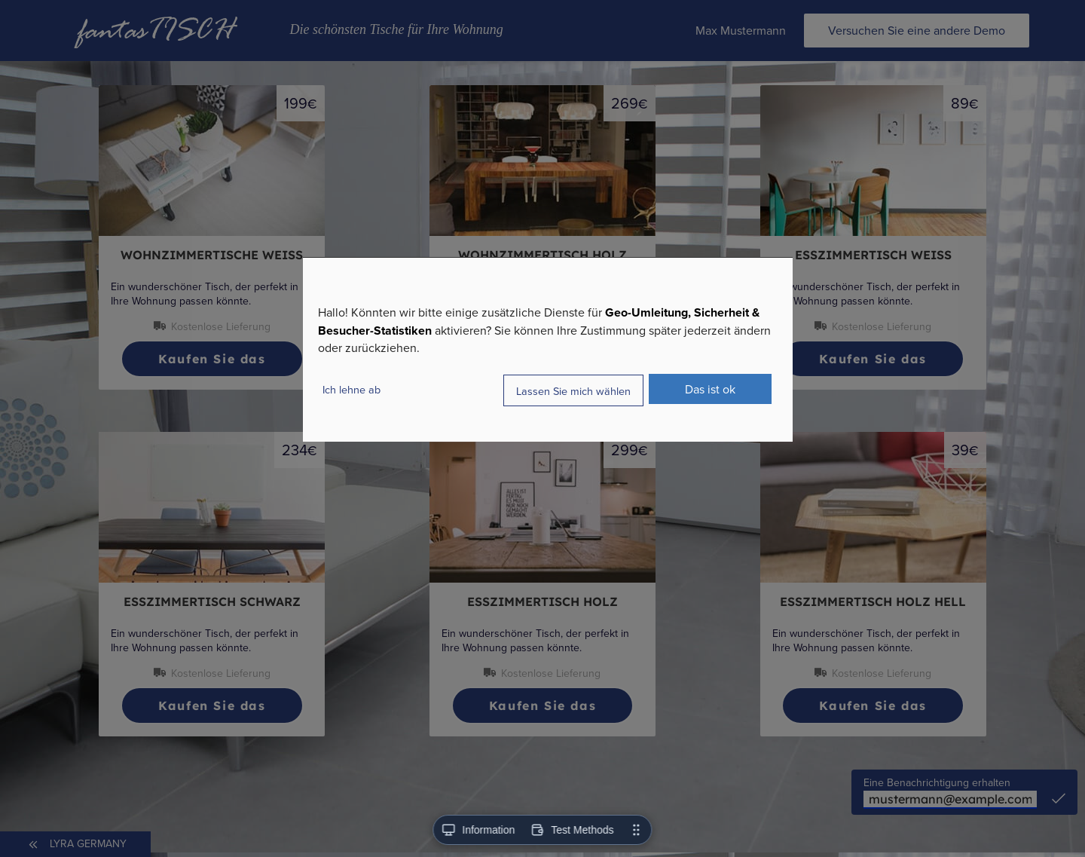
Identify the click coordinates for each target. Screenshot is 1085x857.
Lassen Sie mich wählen (573, 390)
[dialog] (548, 349)
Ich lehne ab (351, 389)
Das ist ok (710, 389)
